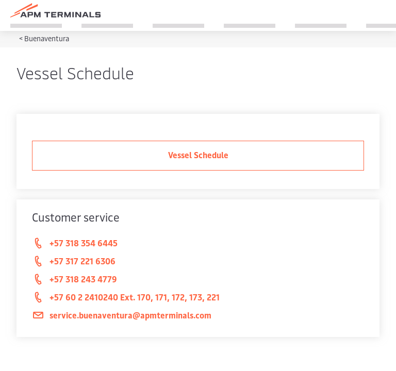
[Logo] (55, 10)
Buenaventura (46, 38)
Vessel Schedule (198, 154)
